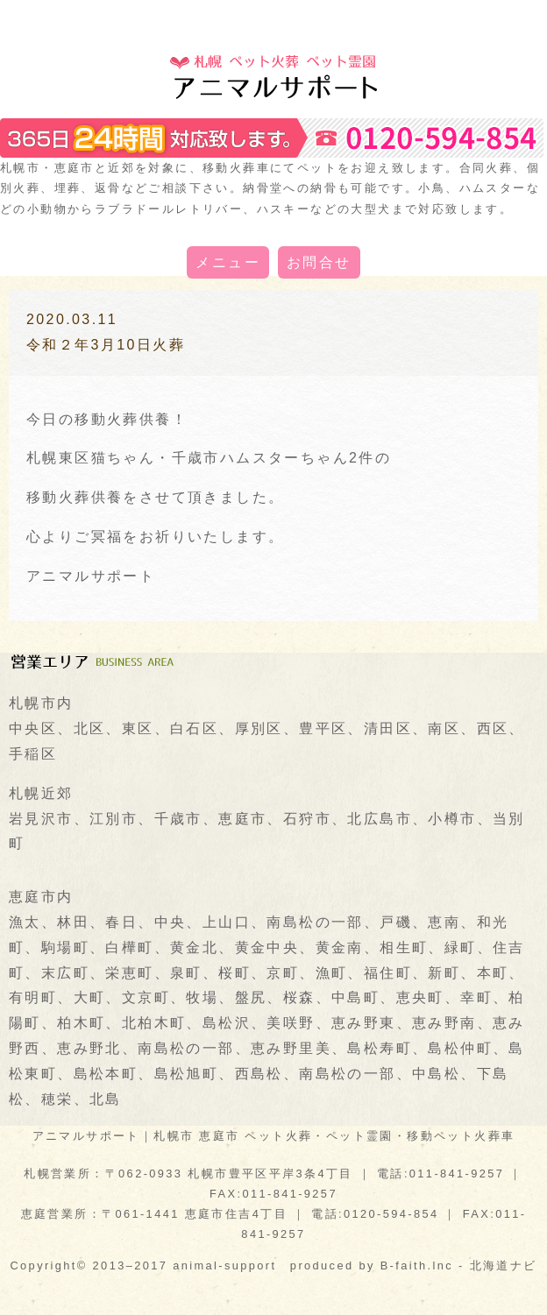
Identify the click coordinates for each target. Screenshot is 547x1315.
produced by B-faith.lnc (371, 1265)
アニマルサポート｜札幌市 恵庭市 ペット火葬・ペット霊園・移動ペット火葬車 (273, 1135)
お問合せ (319, 262)
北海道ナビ (503, 1265)
